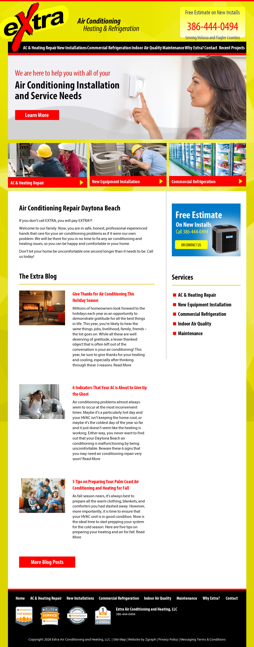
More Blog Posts (47, 562)
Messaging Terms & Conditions (203, 639)
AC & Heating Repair (40, 48)
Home (20, 598)
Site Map (119, 639)
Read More (122, 365)
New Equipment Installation (204, 304)
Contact (210, 48)
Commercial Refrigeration (109, 48)
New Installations (72, 48)
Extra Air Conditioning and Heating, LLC (81, 639)
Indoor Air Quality (147, 48)
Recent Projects (232, 48)
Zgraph (150, 639)
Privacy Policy (168, 639)
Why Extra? (194, 48)
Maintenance (173, 48)
